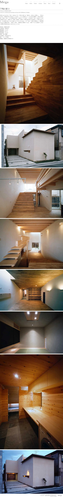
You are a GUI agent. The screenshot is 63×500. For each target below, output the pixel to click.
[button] (31, 3)
